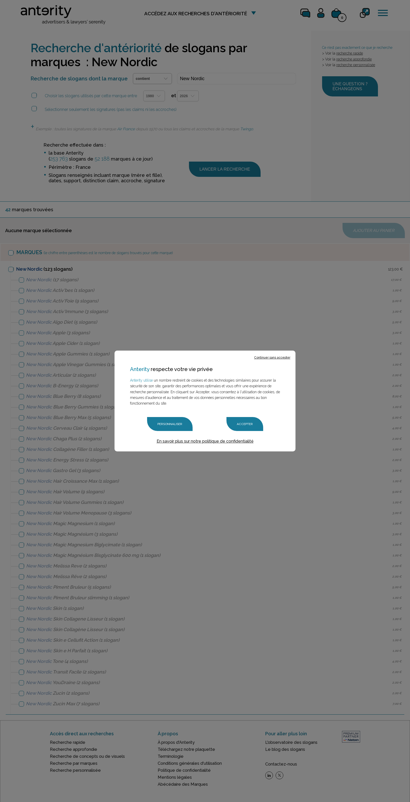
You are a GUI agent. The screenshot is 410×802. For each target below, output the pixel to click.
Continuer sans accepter (272, 357)
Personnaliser (170, 424)
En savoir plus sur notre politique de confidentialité (205, 441)
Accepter (244, 424)
